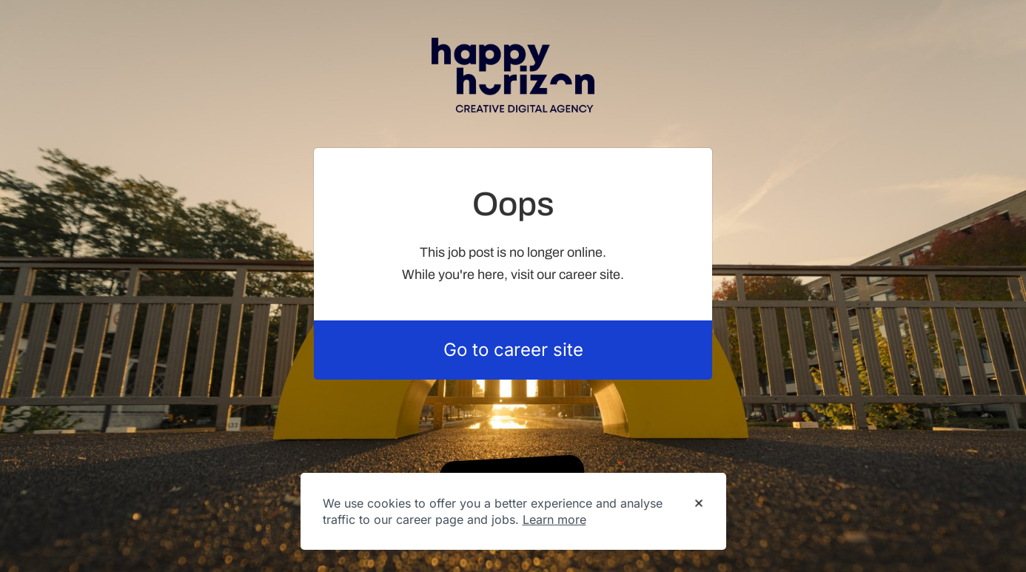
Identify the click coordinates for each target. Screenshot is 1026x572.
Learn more (554, 519)
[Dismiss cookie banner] (699, 504)
